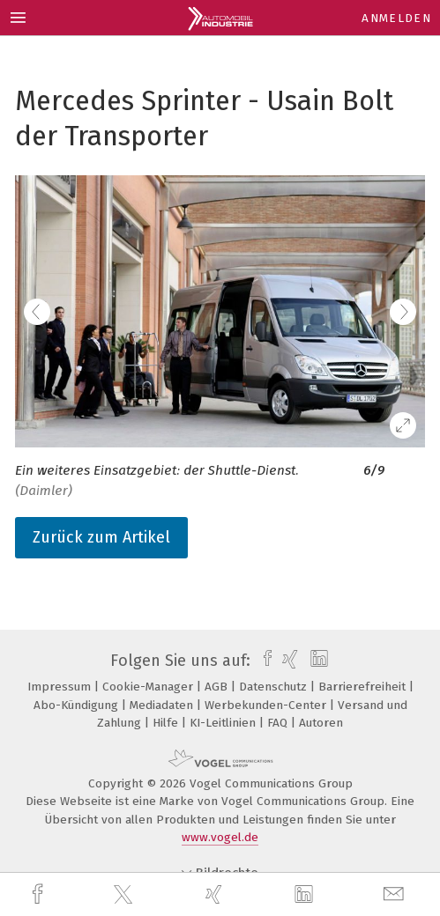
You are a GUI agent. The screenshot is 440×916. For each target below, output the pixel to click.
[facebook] (40, 894)
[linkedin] (306, 894)
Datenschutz (274, 686)
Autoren (321, 722)
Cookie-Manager (149, 686)
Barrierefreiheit (363, 686)
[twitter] (125, 895)
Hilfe (167, 722)
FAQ (279, 722)
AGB (218, 686)
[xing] (216, 894)
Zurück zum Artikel (101, 537)
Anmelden (396, 18)
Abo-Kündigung (78, 705)
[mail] (396, 894)
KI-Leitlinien (224, 722)
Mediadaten (163, 705)
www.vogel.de (220, 837)
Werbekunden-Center (267, 705)
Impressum (60, 686)
